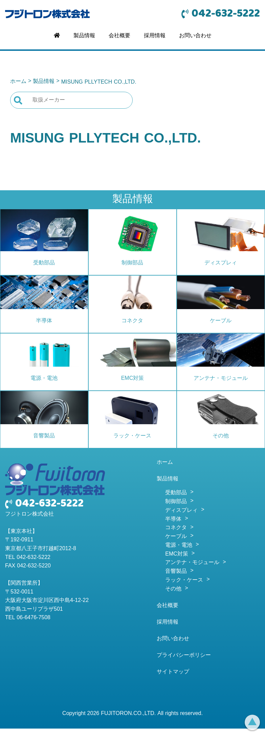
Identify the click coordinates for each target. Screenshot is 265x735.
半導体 (44, 321)
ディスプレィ (220, 263)
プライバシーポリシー (184, 655)
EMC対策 (132, 378)
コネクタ (132, 321)
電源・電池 (44, 378)
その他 (221, 436)
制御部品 (132, 263)
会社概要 (119, 35)
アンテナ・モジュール (221, 378)
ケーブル (220, 321)
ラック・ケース (132, 436)
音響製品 (44, 436)
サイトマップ (173, 672)
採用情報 (154, 35)
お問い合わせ (195, 35)
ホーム (18, 81)
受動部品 (44, 263)
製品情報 (84, 35)
